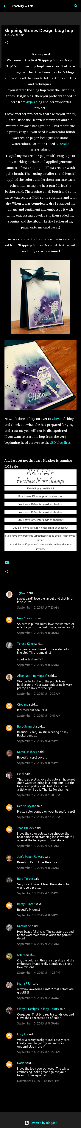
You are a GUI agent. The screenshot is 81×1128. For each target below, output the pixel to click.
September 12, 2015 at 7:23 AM (38, 607)
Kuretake (62, 144)
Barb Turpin (25, 878)
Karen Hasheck (27, 751)
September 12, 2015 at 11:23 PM (38, 817)
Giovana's (59, 419)
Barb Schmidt (26, 726)
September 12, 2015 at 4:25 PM (37, 741)
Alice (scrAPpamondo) (32, 675)
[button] (6, 42)
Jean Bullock (25, 828)
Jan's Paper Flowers (30, 856)
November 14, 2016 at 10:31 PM (38, 1080)
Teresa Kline (25, 643)
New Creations (27, 618)
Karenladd (24, 926)
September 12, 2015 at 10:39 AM (38, 693)
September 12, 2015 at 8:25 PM (37, 763)
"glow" (21, 593)
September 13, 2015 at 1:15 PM (37, 893)
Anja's (31, 102)
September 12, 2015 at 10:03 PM (38, 795)
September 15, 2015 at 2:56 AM (38, 998)
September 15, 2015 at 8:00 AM (38, 1023)
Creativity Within (22, 6)
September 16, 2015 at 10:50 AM (38, 1052)
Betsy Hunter (26, 904)
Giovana (23, 704)
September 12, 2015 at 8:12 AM (38, 665)
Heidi (20, 774)
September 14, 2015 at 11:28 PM (38, 972)
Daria (20, 1063)
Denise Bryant (26, 806)
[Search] (76, 5)
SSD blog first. (61, 442)
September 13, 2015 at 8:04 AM (38, 868)
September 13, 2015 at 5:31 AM (38, 845)
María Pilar (24, 983)
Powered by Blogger (40, 1122)
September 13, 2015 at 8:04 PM (37, 915)
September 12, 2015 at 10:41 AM (38, 715)
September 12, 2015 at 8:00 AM (38, 632)
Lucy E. (21, 1034)
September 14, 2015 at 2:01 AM (38, 944)
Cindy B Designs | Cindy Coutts (38, 1008)
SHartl (21, 954)
